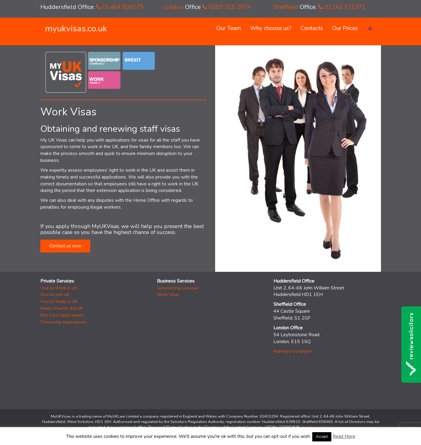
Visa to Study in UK (59, 301)
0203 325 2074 (226, 7)
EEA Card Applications (62, 315)
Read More (344, 436)
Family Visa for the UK (61, 308)
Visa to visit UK (55, 294)
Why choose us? (271, 28)
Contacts (312, 28)
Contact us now (65, 246)
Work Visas (168, 294)
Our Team (228, 28)
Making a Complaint (292, 351)
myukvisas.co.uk (76, 28)
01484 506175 (119, 7)
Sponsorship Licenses (178, 288)
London (173, 7)
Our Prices (345, 28)
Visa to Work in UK (58, 288)
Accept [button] (322, 436)
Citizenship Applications (63, 322)
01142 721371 (341, 7)
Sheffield (285, 7)
